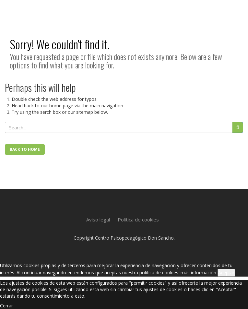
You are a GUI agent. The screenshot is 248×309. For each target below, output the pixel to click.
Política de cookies (138, 219)
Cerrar (6, 306)
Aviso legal (98, 219)
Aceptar (226, 272)
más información (198, 272)
